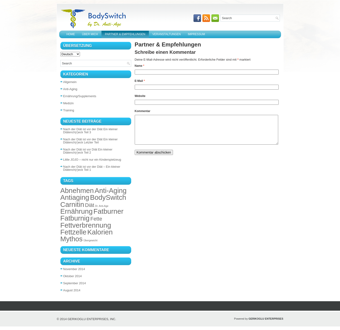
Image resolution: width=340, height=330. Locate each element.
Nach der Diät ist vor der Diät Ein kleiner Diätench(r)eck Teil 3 (90, 130)
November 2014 (74, 269)
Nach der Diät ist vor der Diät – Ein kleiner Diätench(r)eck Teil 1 (91, 168)
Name (139, 65)
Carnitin (72, 204)
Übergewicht (90, 240)
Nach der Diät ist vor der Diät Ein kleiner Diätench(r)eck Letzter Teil (90, 141)
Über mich (90, 34)
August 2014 (71, 290)
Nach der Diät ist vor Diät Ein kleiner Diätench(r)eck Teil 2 (88, 151)
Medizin (68, 103)
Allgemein (70, 82)
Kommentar (143, 111)
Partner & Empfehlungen (125, 34)
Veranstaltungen (166, 34)
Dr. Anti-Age (102, 206)
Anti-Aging (70, 89)
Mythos (71, 239)
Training (68, 110)
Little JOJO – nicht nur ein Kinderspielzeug (92, 159)
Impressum (196, 34)
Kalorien (100, 232)
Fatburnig (75, 218)
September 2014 (74, 283)
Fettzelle (73, 232)
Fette (96, 219)
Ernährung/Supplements (79, 96)
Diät (89, 205)
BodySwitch (108, 197)
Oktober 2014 (72, 276)
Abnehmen (77, 190)
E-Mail (140, 81)
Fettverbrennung (85, 225)
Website (140, 96)
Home (71, 34)
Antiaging (74, 197)
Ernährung (76, 211)
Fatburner (108, 211)
